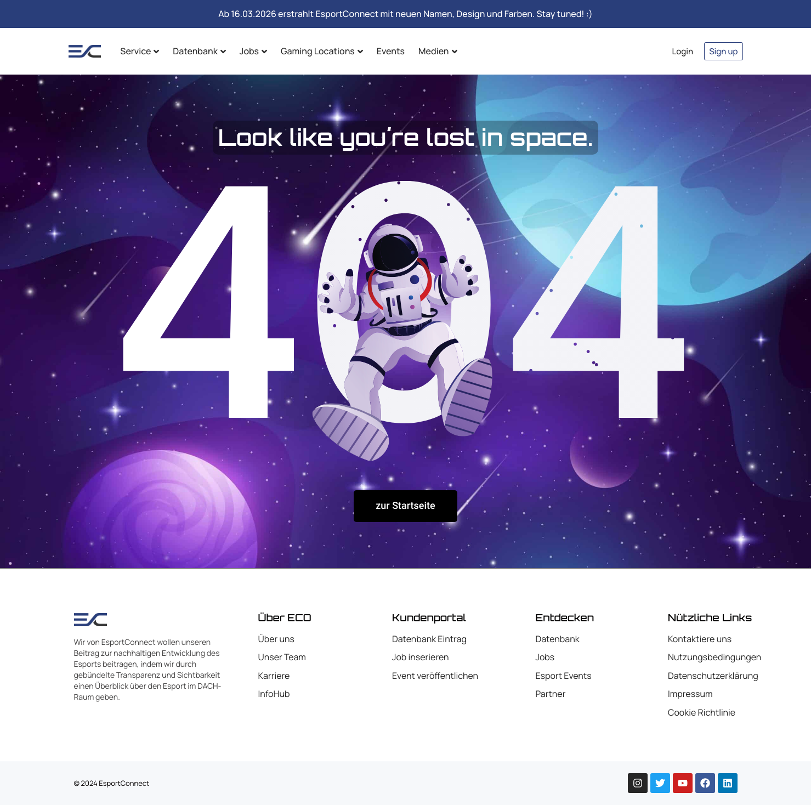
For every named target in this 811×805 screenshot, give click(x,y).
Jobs (253, 51)
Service (139, 51)
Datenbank (199, 51)
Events (391, 51)
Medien (437, 51)
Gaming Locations (322, 51)
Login (683, 51)
